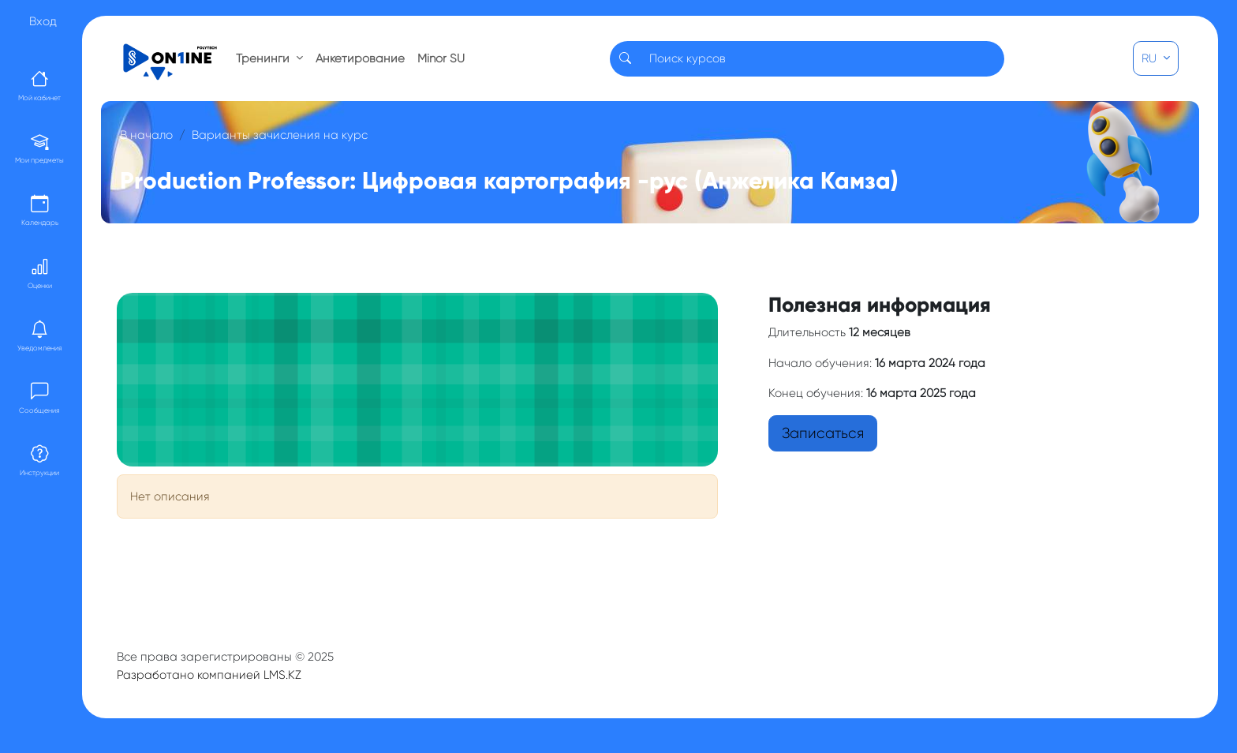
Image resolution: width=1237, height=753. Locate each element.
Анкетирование (360, 58)
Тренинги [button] (264, 58)
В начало (146, 135)
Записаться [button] (823, 433)
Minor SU (441, 58)
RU (1151, 58)
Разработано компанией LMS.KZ (209, 675)
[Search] (822, 59)
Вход (43, 21)
